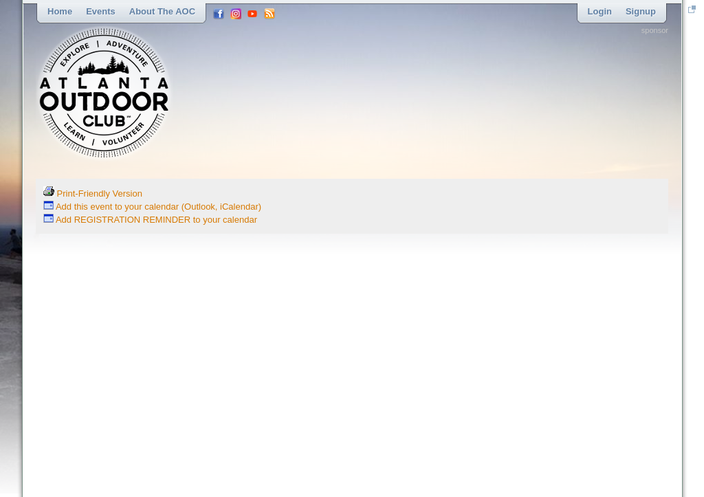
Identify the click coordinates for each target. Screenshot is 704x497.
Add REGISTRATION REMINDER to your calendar (150, 219)
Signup (641, 11)
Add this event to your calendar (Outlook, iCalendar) (152, 206)
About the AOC (162, 11)
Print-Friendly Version (92, 193)
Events (101, 11)
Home (59, 11)
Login (600, 11)
